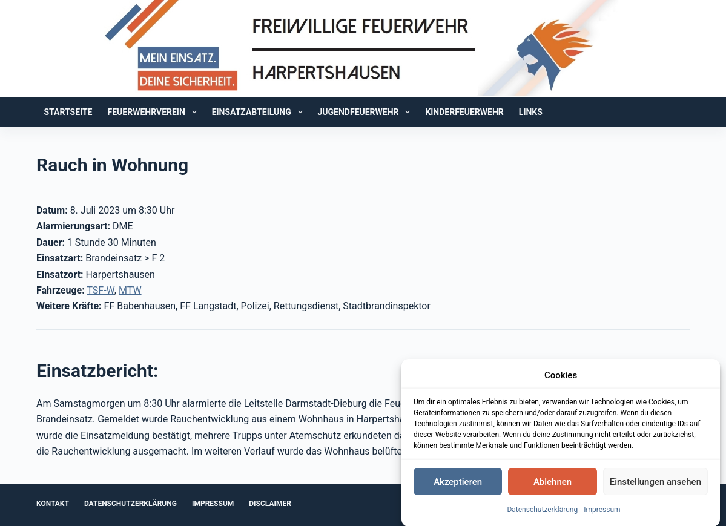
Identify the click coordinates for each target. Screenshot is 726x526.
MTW (130, 290)
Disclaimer (270, 503)
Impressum (602, 512)
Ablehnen (552, 484)
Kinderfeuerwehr (464, 112)
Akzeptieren (458, 484)
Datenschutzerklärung (542, 512)
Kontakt (52, 503)
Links (531, 112)
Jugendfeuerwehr (366, 112)
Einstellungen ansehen (655, 484)
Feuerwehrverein (155, 112)
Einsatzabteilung (260, 112)
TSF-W (100, 290)
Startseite (68, 112)
